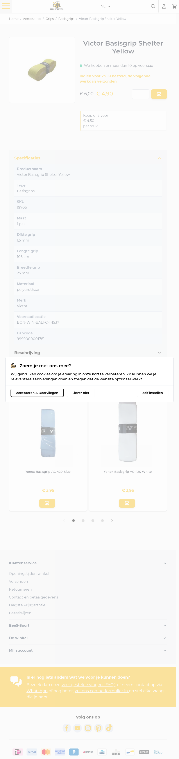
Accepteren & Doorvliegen (37, 393)
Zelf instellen (152, 393)
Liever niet (80, 393)
